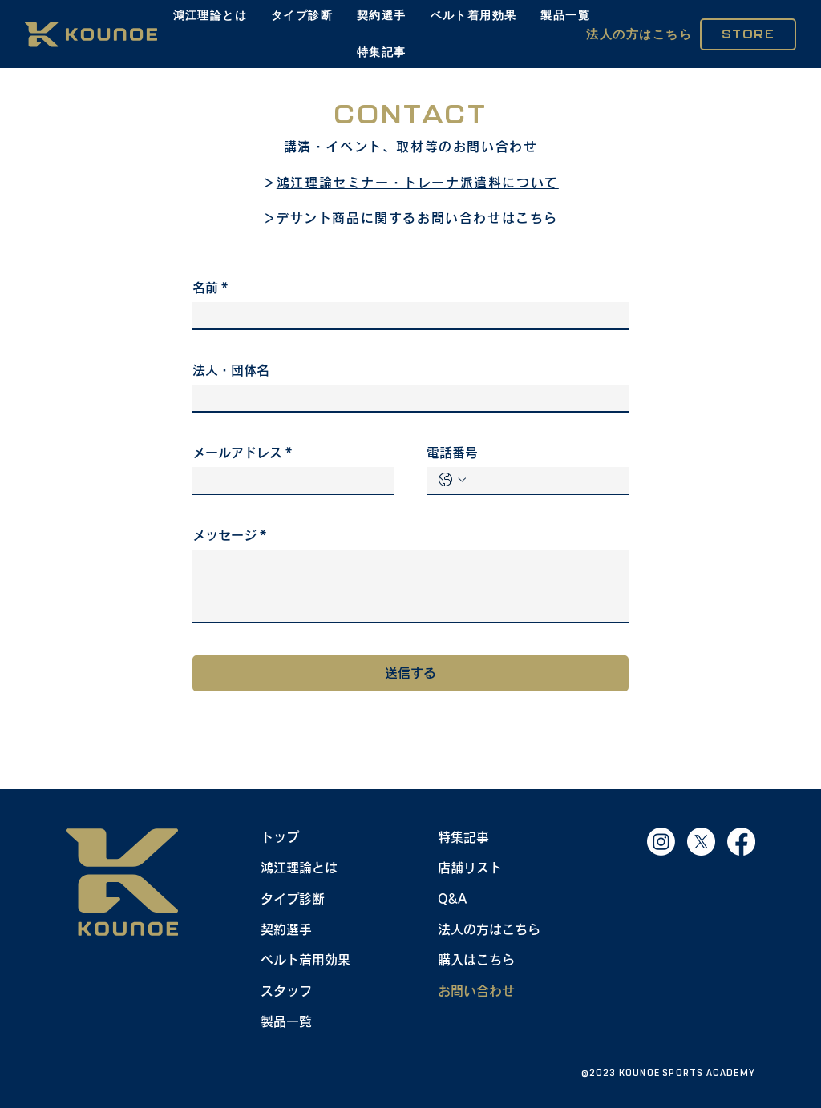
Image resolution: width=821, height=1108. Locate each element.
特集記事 (463, 837)
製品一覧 (286, 1021)
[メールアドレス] (288, 480)
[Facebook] (741, 842)
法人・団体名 (230, 370)
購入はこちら (476, 959)
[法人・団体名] (405, 398)
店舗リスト (470, 867)
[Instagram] (661, 842)
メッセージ (229, 535)
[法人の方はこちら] (639, 34)
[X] (701, 842)
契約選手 (286, 929)
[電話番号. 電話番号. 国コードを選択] (452, 480)
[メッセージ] (410, 585)
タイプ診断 (293, 898)
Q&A (452, 898)
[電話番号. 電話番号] (543, 480)
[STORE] (748, 34)
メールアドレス (242, 453)
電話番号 (452, 452)
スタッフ (286, 991)
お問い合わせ (476, 991)
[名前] (405, 315)
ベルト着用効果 (305, 959)
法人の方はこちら (489, 929)
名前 (210, 288)
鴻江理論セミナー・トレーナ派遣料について (418, 182)
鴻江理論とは (299, 867)
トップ (280, 837)
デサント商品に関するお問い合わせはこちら (417, 218)
